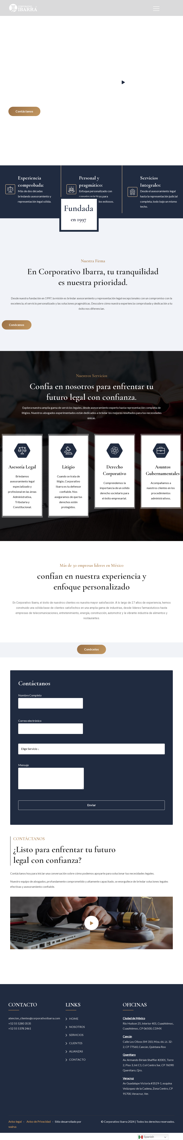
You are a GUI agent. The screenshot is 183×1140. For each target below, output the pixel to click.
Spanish (146, 1137)
